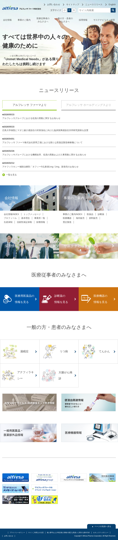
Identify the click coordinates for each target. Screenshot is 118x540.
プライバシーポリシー (17, 532)
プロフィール (10, 218)
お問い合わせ (8, 536)
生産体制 (8, 222)
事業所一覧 (39, 218)
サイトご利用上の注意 (36, 532)
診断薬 (101, 214)
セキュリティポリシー (100, 532)
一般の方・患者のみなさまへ (64, 20)
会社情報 (7, 20)
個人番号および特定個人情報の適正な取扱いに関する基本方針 (68, 532)
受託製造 (67, 222)
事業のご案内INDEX (72, 214)
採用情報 (83, 20)
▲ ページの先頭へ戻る (101, 526)
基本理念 (25, 218)
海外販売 (80, 218)
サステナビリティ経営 (104, 20)
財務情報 (40, 222)
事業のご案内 (24, 20)
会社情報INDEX (11, 214)
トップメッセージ (32, 214)
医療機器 (67, 218)
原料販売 (93, 218)
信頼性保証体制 (24, 222)
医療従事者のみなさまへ (43, 20)
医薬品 (90, 214)
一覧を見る (11, 174)
